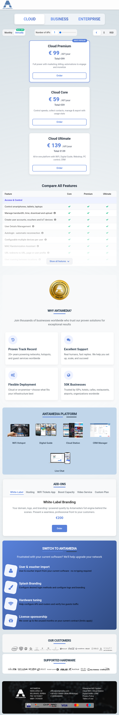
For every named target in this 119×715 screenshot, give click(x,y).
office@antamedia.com (59, 691)
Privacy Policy (88, 696)
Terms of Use (88, 699)
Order (59, 122)
